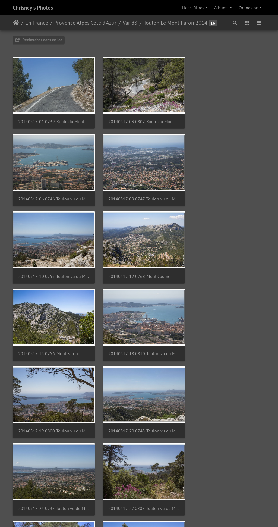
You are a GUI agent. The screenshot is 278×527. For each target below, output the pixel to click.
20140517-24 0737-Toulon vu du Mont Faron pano (139, 344)
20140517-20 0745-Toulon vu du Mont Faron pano (52, 344)
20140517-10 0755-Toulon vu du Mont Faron (139, 194)
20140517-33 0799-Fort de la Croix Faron (52, 494)
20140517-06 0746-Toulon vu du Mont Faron (226, 119)
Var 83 (130, 22)
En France (36, 22)
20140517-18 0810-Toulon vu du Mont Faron (139, 269)
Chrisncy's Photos (33, 7)
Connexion (248, 7)
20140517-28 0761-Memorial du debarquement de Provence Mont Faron (52, 419)
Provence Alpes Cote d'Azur (85, 22)
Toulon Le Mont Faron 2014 (175, 22)
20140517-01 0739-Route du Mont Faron (52, 119)
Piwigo (151, 515)
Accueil (16, 23)
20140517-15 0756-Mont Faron (48, 269)
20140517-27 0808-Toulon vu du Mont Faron (226, 344)
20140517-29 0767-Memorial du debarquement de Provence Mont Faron (139, 419)
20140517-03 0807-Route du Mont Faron (139, 119)
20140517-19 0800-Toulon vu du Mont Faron (226, 269)
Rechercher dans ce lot (38, 39)
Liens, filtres (193, 7)
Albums (221, 7)
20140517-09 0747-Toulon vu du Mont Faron (52, 194)
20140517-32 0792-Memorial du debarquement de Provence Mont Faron (226, 419)
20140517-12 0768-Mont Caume (223, 194)
